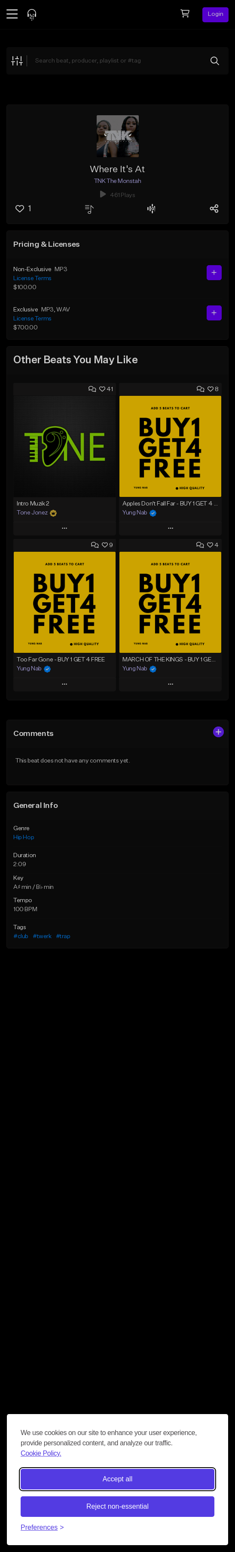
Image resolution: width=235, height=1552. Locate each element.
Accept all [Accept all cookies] (117, 1479)
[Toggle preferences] (42, 1527)
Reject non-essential (117, 1506)
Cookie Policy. (41, 1453)
